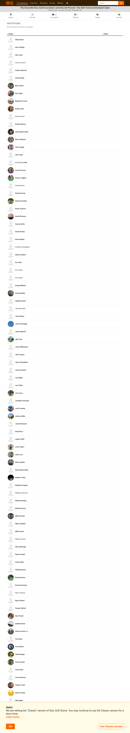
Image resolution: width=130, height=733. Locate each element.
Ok (10, 726)
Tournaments (22, 3)
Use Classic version (111, 726)
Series (60, 3)
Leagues (33, 3)
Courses (43, 3)
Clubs (52, 3)
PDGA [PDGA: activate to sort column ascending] (105, 34)
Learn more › (13, 716)
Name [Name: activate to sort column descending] (10, 34)
